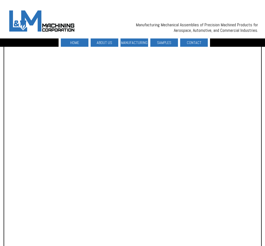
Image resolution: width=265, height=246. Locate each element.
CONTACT (194, 42)
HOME (74, 42)
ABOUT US (104, 42)
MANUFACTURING (134, 42)
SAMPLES (164, 42)
